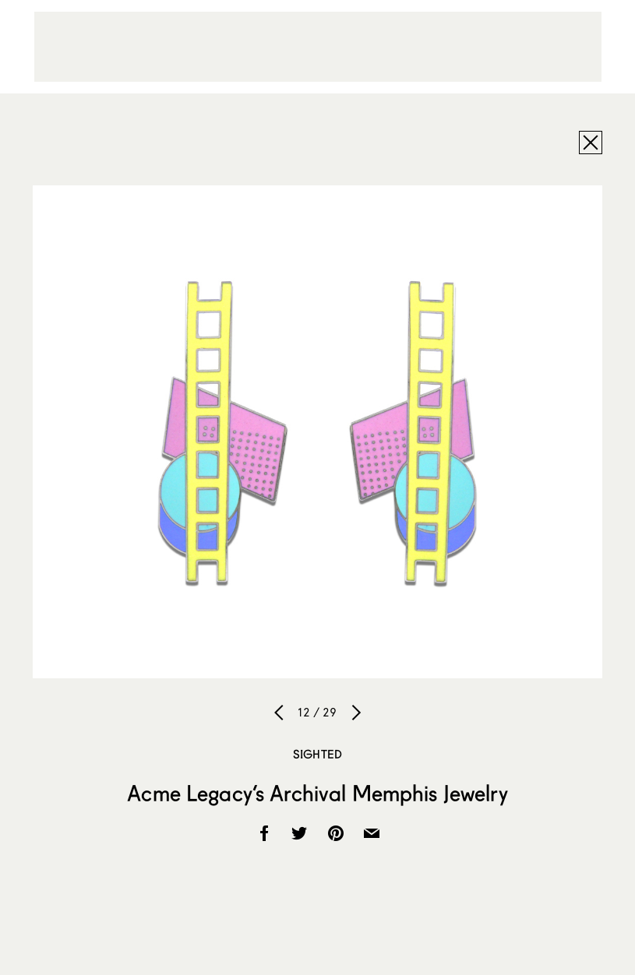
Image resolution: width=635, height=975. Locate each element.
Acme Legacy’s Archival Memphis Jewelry (317, 793)
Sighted (317, 754)
